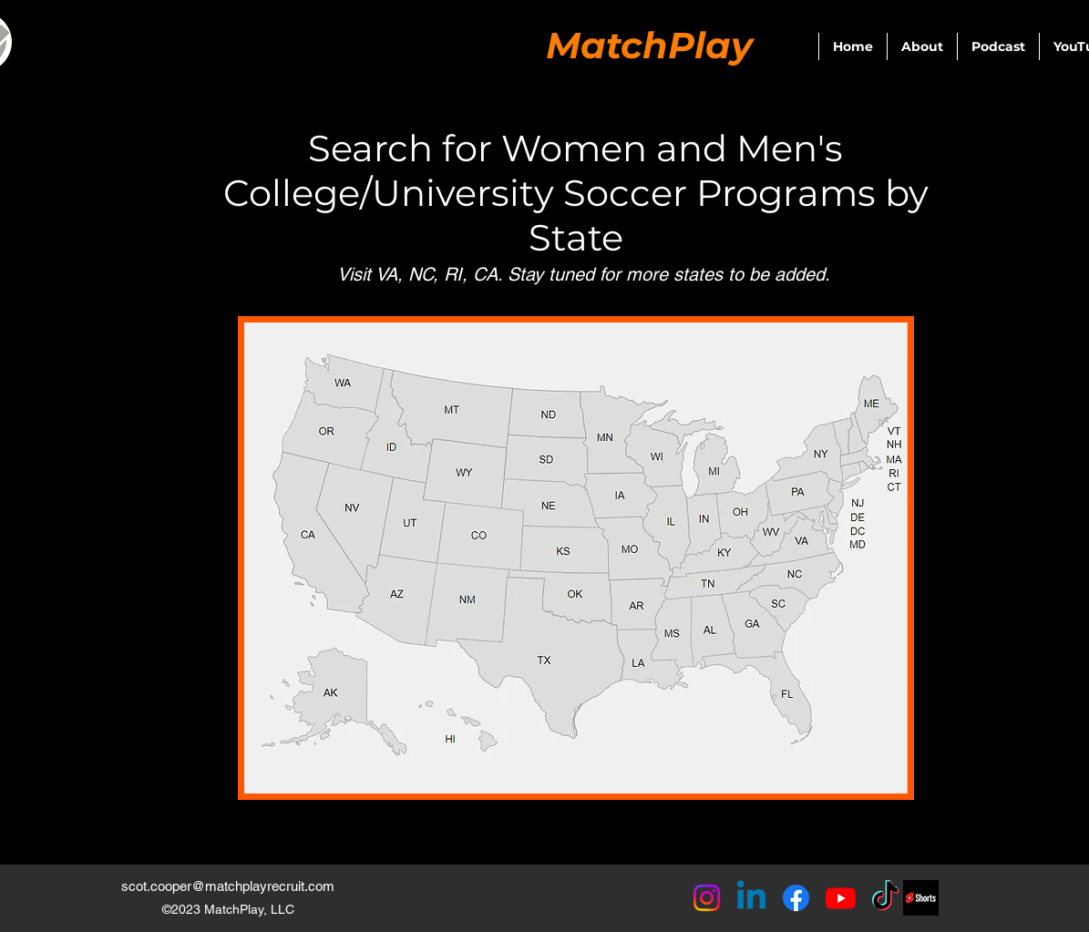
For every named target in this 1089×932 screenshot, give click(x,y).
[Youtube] (840, 898)
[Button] (343, 379)
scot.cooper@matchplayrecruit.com (227, 886)
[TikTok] (885, 898)
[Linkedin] (751, 898)
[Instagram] (706, 898)
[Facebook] (796, 898)
